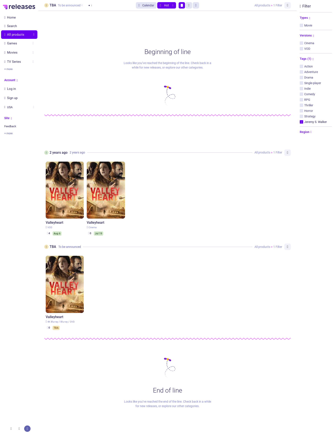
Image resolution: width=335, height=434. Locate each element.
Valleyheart (54, 223)
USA (19, 107)
